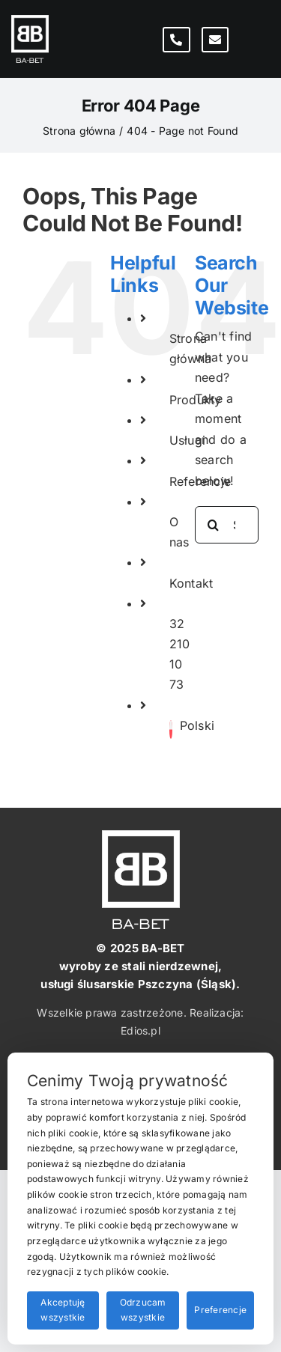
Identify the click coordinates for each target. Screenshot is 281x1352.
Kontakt (191, 583)
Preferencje (220, 1309)
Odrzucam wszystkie (143, 1310)
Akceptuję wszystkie (62, 1310)
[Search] (213, 524)
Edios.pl (140, 1030)
